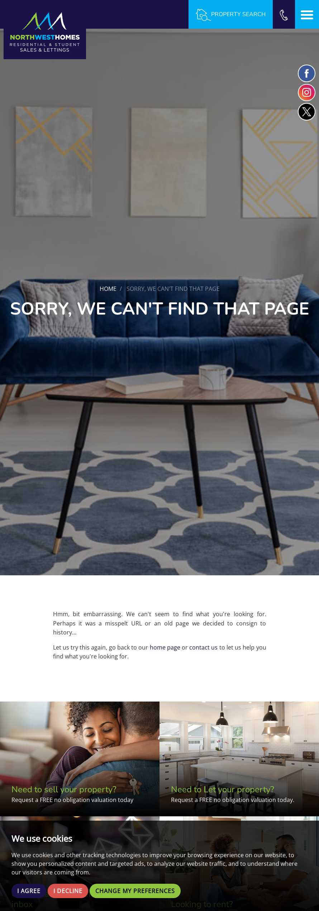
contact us (203, 647)
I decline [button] (67, 891)
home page (165, 647)
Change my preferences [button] (135, 891)
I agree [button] (29, 891)
